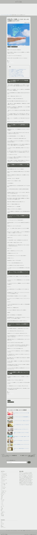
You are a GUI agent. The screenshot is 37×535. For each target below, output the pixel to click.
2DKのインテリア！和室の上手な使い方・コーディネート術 (18, 449)
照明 (1, 510)
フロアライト (2, 493)
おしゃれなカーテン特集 (4, 479)
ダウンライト (2, 511)
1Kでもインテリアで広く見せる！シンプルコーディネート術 (18, 441)
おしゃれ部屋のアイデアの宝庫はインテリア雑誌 (15, 71)
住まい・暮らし (2, 494)
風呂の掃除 (2, 515)
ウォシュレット (3, 490)
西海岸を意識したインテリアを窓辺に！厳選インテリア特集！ (18, 437)
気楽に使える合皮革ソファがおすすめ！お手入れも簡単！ (25, 480)
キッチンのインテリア (3, 487)
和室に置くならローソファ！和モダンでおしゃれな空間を (25, 472)
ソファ (2, 502)
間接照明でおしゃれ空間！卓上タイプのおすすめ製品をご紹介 (26, 482)
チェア (2, 503)
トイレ (1, 489)
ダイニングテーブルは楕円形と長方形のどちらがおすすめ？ (25, 473)
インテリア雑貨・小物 (3, 474)
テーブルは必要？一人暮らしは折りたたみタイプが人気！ (25, 481)
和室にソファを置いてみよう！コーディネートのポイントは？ (26, 474)
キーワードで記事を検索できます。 (11, 460)
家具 (8, 530)
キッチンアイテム (3, 486)
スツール (2, 501)
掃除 (1, 497)
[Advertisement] (18, 9)
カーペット (2, 482)
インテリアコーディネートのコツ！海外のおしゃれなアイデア (18, 421)
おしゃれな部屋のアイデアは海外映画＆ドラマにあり (16, 70)
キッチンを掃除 (3, 488)
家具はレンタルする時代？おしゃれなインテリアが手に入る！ (18, 433)
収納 (1, 496)
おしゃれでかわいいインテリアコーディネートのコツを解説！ (18, 413)
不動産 (2, 495)
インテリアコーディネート (4, 473)
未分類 (1, 509)
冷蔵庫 (2, 508)
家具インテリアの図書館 (29, 534)
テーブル (2, 504)
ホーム (7, 530)
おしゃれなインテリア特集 (14, 46)
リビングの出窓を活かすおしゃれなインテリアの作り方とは (18, 425)
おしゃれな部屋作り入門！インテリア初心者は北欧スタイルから (17, 69)
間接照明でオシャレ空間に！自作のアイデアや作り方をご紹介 (26, 479)
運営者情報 (2, 526)
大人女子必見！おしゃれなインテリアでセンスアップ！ (17, 429)
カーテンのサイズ (3, 480)
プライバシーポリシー (3, 527)
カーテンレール (3, 481)
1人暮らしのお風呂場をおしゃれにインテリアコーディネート (18, 445)
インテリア (9, 46)
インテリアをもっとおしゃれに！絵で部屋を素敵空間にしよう (18, 417)
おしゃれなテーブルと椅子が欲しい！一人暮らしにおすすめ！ (26, 475)
